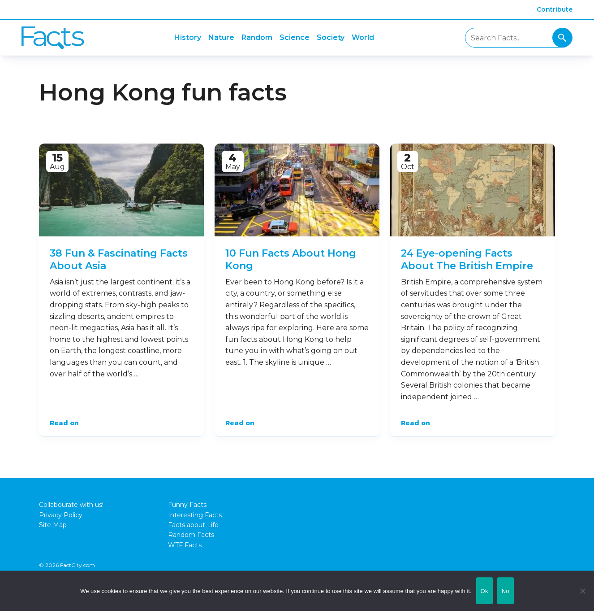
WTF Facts (185, 545)
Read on (64, 423)
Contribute (554, 9)
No (505, 591)
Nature (221, 37)
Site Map (53, 525)
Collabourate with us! (71, 505)
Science (295, 37)
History (187, 37)
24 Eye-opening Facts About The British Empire (467, 259)
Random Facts (191, 535)
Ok (484, 591)
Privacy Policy (60, 515)
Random (256, 37)
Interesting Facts (195, 515)
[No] (582, 590)
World (363, 37)
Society (330, 37)
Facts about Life (193, 525)
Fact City (53, 37)
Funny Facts (187, 505)
